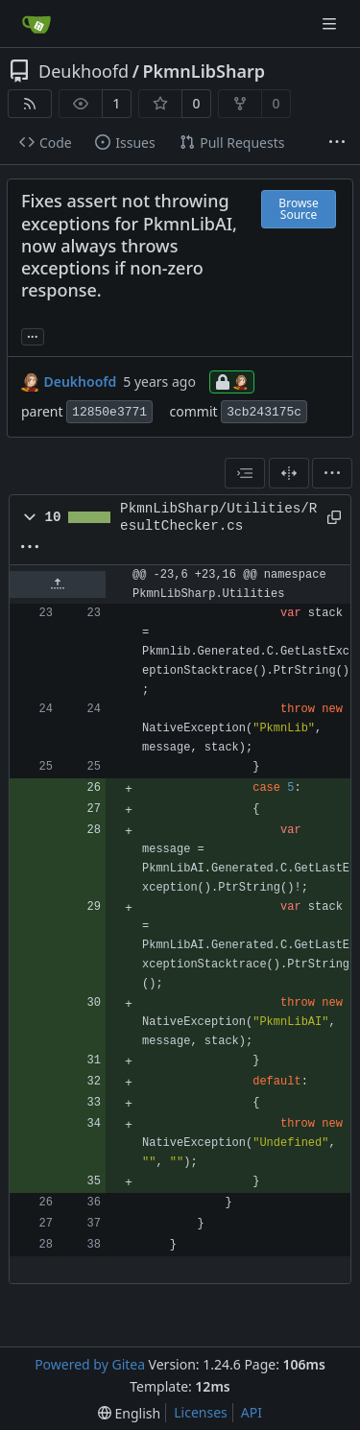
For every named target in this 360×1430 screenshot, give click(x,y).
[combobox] (245, 473)
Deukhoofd (83, 71)
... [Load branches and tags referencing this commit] (32, 335)
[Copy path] (332, 517)
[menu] (332, 473)
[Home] (36, 24)
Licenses (201, 1412)
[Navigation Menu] (331, 23)
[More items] (337, 143)
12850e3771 (109, 412)
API (251, 1412)
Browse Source (298, 209)
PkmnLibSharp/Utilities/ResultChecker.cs (218, 517)
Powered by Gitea (90, 1364)
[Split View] (289, 473)
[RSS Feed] (30, 103)
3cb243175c (264, 412)
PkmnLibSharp (203, 71)
